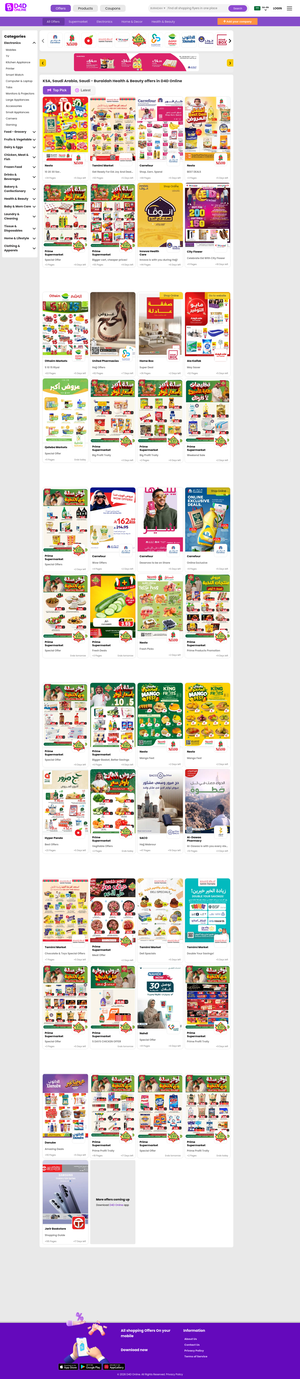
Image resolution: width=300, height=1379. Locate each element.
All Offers (53, 22)
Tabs (9, 87)
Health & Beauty (163, 22)
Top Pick (57, 90)
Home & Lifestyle (20, 238)
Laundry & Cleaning (20, 216)
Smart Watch (15, 75)
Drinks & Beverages (20, 176)
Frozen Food (20, 167)
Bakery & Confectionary (20, 189)
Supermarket (78, 22)
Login (277, 8)
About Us (190, 1339)
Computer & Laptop (19, 81)
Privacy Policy (194, 1351)
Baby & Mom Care (20, 206)
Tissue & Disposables (20, 228)
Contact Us (192, 1345)
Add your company (237, 21)
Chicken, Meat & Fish (20, 157)
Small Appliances (17, 112)
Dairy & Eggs (20, 147)
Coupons (112, 8)
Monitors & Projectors (20, 93)
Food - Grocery (20, 132)
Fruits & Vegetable (20, 139)
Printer (10, 69)
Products (85, 8)
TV (7, 56)
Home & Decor (132, 22)
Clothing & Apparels (20, 248)
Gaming (11, 125)
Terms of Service (195, 1356)
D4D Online (116, 1205)
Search (237, 8)
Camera (11, 118)
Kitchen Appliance (18, 62)
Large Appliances (17, 100)
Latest (83, 90)
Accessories (14, 106)
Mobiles (11, 50)
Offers (61, 8)
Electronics (105, 22)
